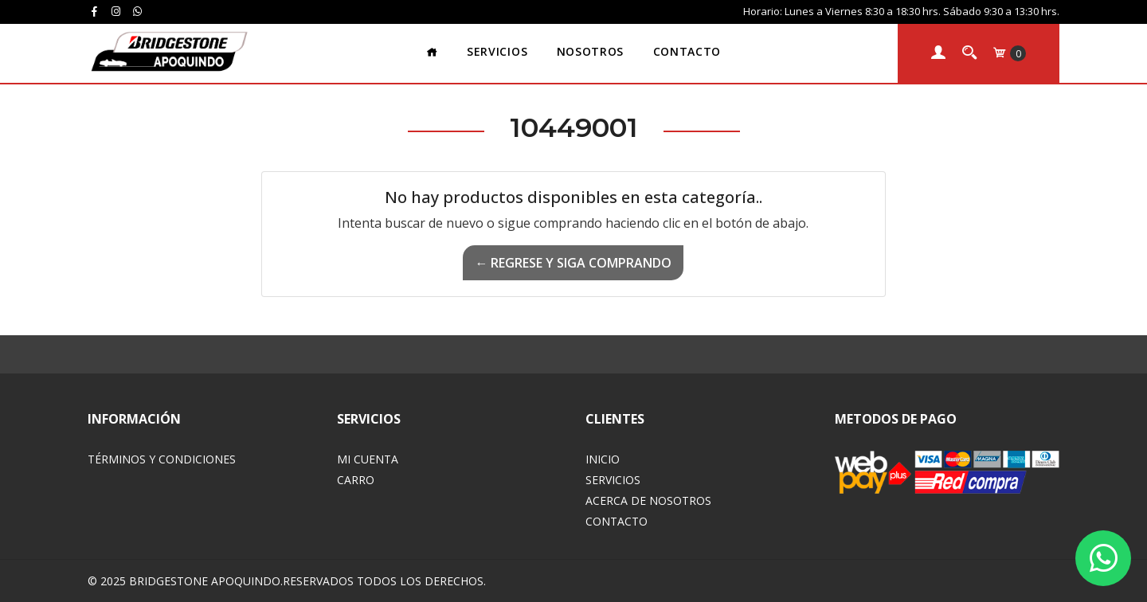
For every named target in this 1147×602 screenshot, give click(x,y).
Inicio (602, 459)
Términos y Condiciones (162, 459)
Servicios (497, 51)
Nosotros (590, 51)
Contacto (687, 51)
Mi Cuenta (367, 459)
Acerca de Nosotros (648, 500)
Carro (355, 479)
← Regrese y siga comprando (573, 263)
